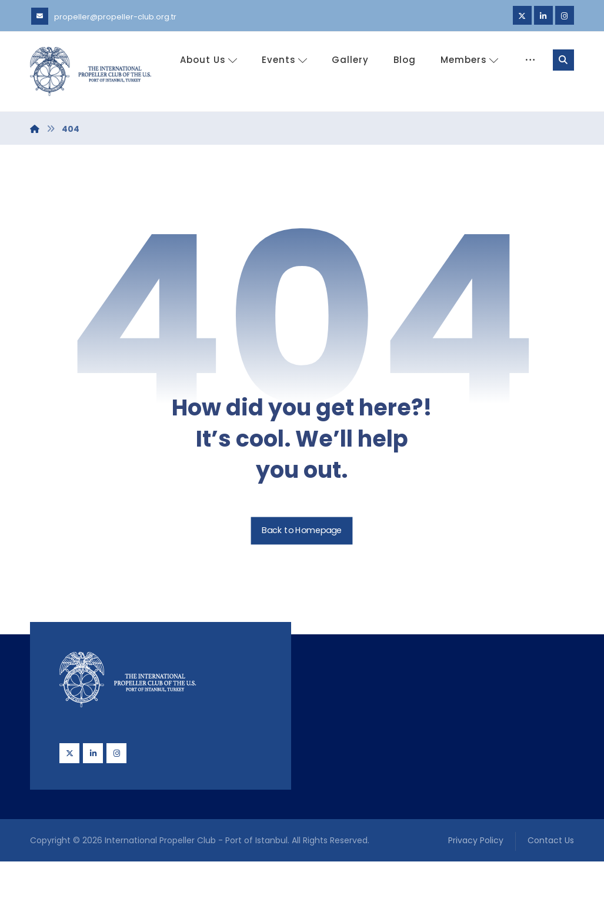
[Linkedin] (543, 15)
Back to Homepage (302, 574)
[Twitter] (522, 15)
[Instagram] (564, 15)
